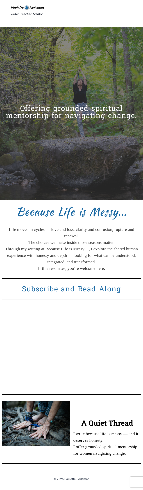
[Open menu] (139, 9)
